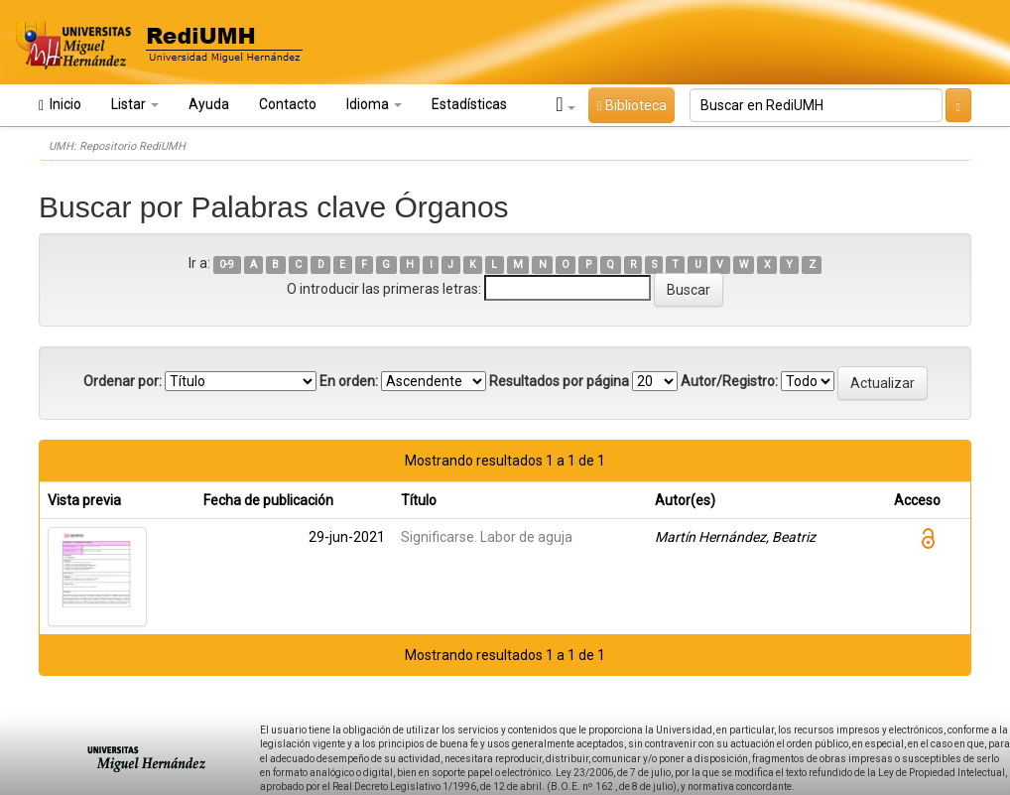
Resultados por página (559, 381)
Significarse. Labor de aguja (486, 537)
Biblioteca (631, 105)
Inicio (60, 104)
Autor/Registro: (729, 381)
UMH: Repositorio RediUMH (117, 146)
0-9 (226, 264)
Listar (135, 104)
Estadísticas (469, 104)
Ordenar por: (122, 381)
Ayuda (209, 104)
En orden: (348, 381)
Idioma (374, 104)
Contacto (287, 104)
